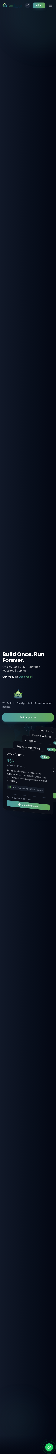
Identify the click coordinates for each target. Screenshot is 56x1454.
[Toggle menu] (51, 5)
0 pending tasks (28, 805)
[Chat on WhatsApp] (49, 1447)
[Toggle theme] (27, 5)
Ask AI (39, 5)
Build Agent (28, 717)
